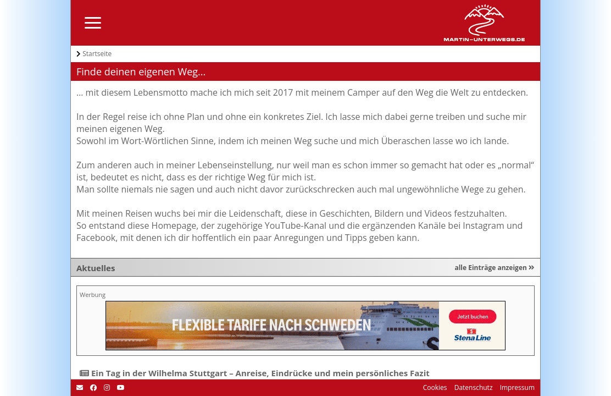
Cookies (435, 387)
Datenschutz (473, 387)
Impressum (516, 387)
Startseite (97, 53)
